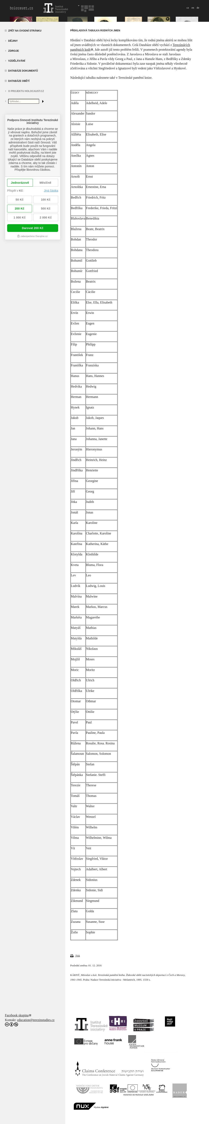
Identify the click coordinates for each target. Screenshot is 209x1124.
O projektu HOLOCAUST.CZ (26, 91)
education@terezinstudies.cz (35, 1020)
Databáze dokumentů (23, 70)
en (192, 7)
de (198, 7)
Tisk (75, 955)
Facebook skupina (17, 1015)
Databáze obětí (18, 81)
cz (188, 7)
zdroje (13, 50)
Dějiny (13, 40)
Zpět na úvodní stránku (24, 30)
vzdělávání (16, 60)
